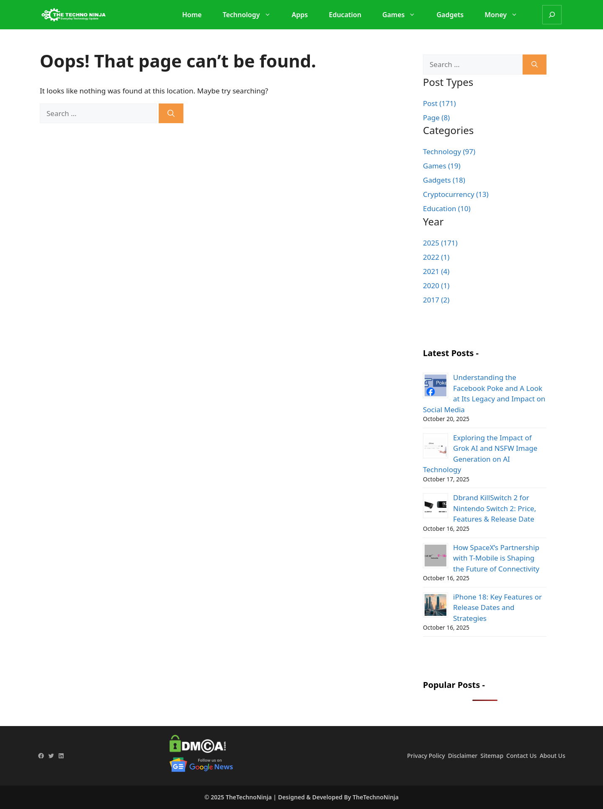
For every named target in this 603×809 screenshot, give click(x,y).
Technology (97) (449, 151)
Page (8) (436, 117)
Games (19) (442, 166)
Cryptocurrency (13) (456, 194)
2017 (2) (436, 300)
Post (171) (439, 103)
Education (345, 14)
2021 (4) (436, 271)
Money (505, 14)
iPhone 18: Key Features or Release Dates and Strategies (497, 607)
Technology (251, 14)
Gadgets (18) (444, 180)
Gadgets (450, 14)
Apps (300, 14)
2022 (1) (436, 257)
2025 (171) (440, 243)
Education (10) (447, 208)
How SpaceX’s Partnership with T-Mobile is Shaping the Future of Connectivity (496, 558)
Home (192, 14)
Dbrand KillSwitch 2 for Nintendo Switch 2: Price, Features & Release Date (494, 508)
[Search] (552, 14)
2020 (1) (436, 285)
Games (403, 14)
